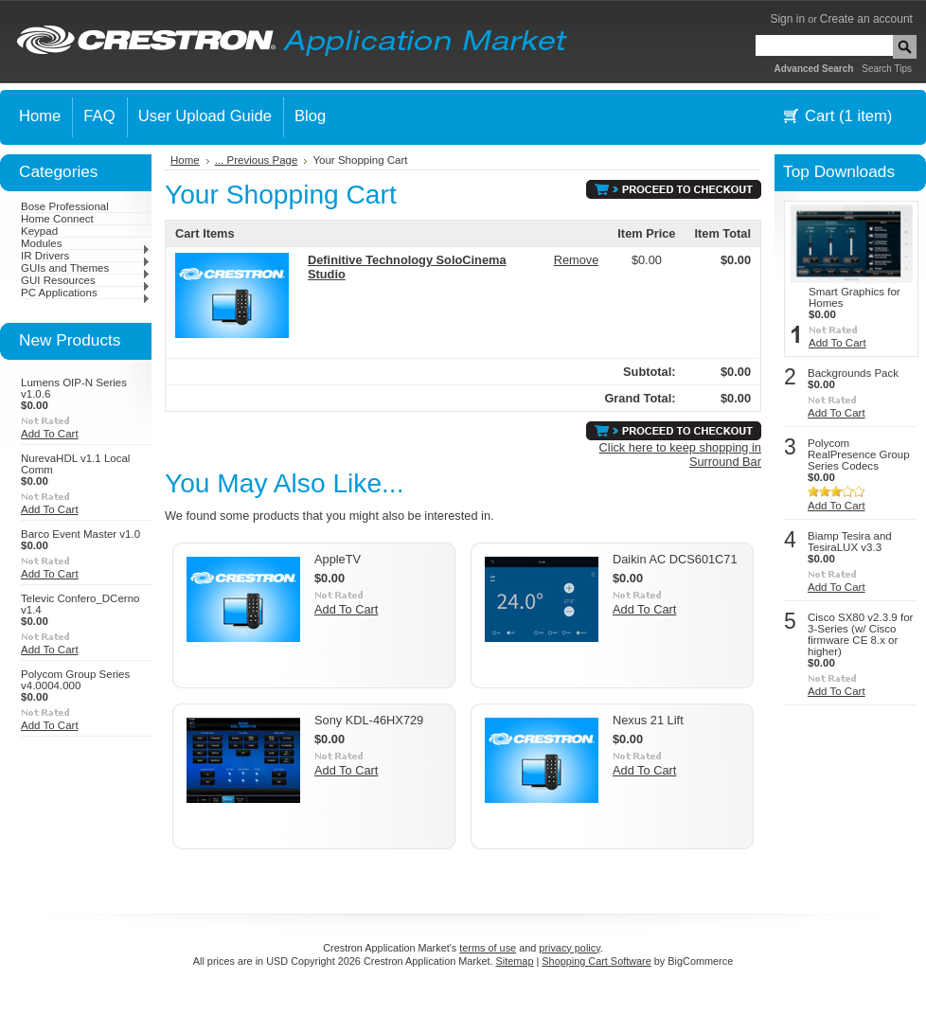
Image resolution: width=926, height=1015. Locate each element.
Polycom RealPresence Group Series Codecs (859, 454)
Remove (576, 260)
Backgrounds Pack (853, 373)
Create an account (866, 19)
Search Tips (887, 68)
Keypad (39, 231)
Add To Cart (50, 433)
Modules (86, 243)
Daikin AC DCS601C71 (675, 559)
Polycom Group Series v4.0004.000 (75, 679)
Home (185, 160)
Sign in (787, 19)
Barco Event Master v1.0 (80, 534)
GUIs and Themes (86, 268)
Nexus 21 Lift (648, 720)
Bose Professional (65, 206)
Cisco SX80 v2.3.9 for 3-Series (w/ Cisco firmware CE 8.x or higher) (860, 634)
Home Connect (57, 218)
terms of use (487, 947)
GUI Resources (86, 280)
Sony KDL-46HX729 (368, 720)
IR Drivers (86, 255)
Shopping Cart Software (596, 961)
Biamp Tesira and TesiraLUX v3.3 (850, 541)
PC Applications (86, 292)
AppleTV (337, 559)
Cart (848, 116)
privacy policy (569, 947)
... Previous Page (256, 160)
